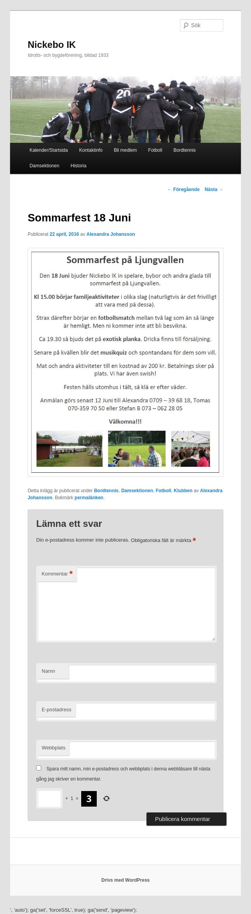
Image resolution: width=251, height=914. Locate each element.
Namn (48, 671)
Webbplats (53, 748)
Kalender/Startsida (49, 150)
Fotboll (155, 150)
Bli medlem (125, 150)
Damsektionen (44, 165)
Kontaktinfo (91, 150)
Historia (79, 165)
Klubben (183, 490)
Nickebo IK (52, 44)
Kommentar (57, 574)
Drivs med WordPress (125, 880)
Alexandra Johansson (111, 234)
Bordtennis (184, 150)
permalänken (89, 497)
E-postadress (56, 709)
